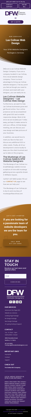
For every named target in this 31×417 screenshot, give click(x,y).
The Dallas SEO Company (12, 367)
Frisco (18, 390)
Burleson (17, 383)
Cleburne (7, 385)
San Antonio (13, 399)
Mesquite (13, 397)
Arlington (23, 381)
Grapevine (14, 392)
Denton (10, 387)
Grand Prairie (8, 392)
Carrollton (22, 383)
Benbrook (11, 383)
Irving (12, 394)
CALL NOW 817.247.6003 (15, 242)
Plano (17, 397)
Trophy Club (8, 401)
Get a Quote (15, 22)
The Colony (20, 399)
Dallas (6, 387)
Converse (12, 385)
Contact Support (9, 6)
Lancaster (21, 394)
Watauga (22, 401)
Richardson (23, 397)
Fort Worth (13, 390)
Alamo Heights (13, 381)
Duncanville (20, 387)
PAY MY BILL (24, 6)
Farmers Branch (12, 388)
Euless (6, 388)
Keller (16, 394)
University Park (15, 401)
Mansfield (23, 396)
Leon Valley (12, 396)
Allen (19, 381)
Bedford (7, 383)
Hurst (9, 394)
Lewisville (18, 396)
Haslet (19, 392)
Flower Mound (20, 388)
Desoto (14, 387)
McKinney (7, 397)
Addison (7, 381)
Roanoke (7, 399)
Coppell (23, 385)
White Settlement (14, 403)
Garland (22, 390)
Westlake (7, 403)
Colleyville (18, 385)
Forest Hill (7, 390)
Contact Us (11, 182)
